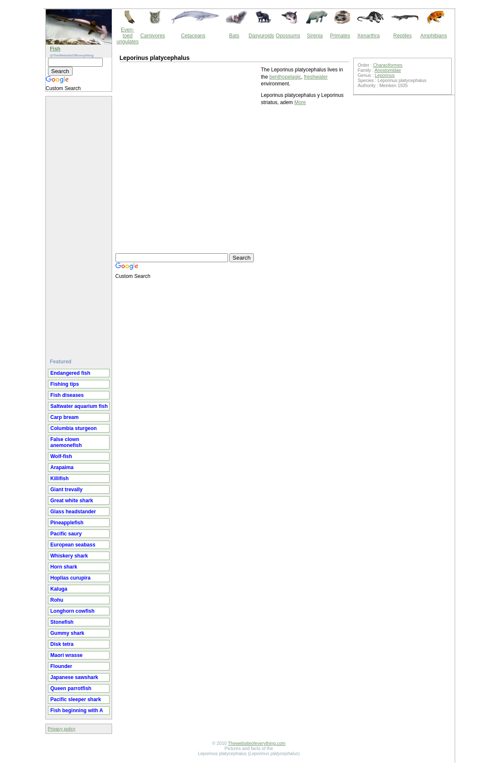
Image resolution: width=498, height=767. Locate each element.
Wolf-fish (61, 456)
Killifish (60, 478)
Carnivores (153, 36)
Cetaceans (193, 36)
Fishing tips (65, 384)
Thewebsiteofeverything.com (257, 743)
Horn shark (64, 567)
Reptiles (402, 36)
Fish (55, 49)
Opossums (288, 36)
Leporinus (385, 75)
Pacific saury (66, 534)
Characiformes (387, 65)
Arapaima (62, 467)
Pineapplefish (67, 523)
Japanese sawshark (74, 677)
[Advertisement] (80, 223)
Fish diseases (67, 395)
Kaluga (59, 589)
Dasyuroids (261, 36)
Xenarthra (368, 36)
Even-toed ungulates (128, 36)
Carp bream (65, 417)
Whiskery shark (69, 556)
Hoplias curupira (71, 578)
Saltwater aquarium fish (79, 406)
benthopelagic (285, 77)
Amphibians (433, 36)
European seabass (73, 545)
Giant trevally (67, 489)
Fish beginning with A (77, 710)
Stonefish (62, 622)
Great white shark (72, 501)
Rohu (57, 600)
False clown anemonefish (66, 442)
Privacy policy (62, 728)
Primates (340, 36)
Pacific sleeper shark (76, 699)
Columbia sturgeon (74, 428)
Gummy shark (67, 633)
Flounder (61, 666)
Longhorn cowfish (73, 611)
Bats (234, 36)
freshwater (316, 77)
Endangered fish (70, 373)
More (300, 102)
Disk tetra (62, 644)
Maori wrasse (67, 655)
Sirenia (315, 36)
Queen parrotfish (71, 688)
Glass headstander (73, 512)
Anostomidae (387, 70)
